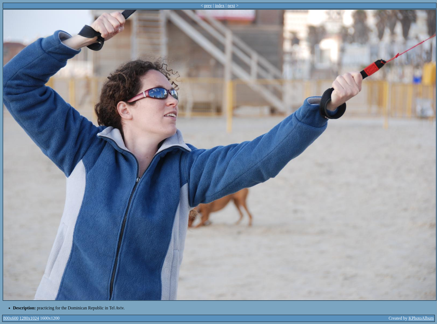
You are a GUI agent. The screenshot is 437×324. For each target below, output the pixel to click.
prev (208, 5)
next (231, 5)
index (220, 5)
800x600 (10, 318)
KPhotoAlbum (421, 318)
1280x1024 (29, 318)
